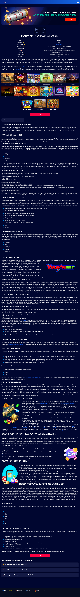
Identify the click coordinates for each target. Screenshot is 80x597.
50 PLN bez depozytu (38, 427)
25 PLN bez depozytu (17, 427)
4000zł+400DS (59, 44)
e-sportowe (17, 69)
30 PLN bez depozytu (27, 427)
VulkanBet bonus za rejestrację (67, 403)
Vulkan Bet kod (24, 320)
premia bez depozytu (44, 403)
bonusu (40, 401)
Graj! (70, 19)
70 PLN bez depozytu (48, 427)
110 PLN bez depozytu (58, 427)
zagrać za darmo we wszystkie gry (32, 377)
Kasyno (43, 30)
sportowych (23, 66)
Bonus (36, 30)
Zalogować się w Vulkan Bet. (8, 455)
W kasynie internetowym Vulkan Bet (16, 344)
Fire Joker (64, 431)
